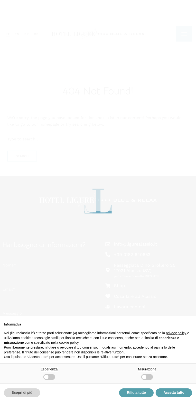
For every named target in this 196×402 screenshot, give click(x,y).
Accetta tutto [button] (173, 392)
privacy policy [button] (176, 333)
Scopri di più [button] (22, 392)
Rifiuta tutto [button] (136, 392)
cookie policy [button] (68, 342)
